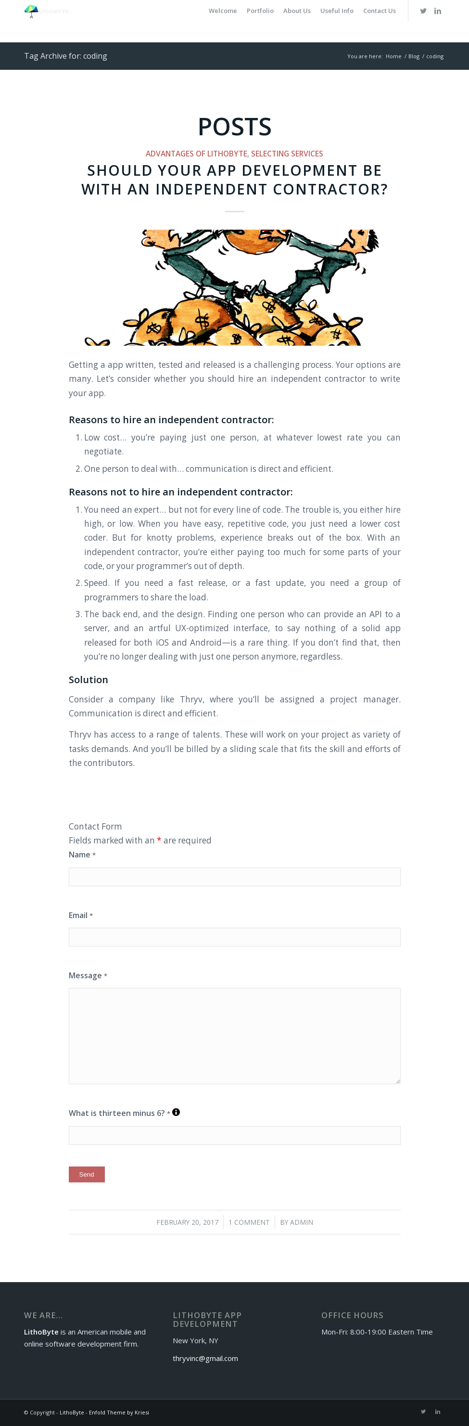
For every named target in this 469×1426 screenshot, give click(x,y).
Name (82, 854)
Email (81, 915)
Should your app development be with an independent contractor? (234, 179)
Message (88, 975)
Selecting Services (287, 153)
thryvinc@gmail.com (205, 1358)
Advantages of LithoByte (196, 153)
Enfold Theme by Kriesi (119, 1412)
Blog (413, 56)
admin (301, 1222)
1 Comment (249, 1222)
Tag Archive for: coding (65, 56)
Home (394, 56)
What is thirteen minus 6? (124, 1113)
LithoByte (72, 1412)
